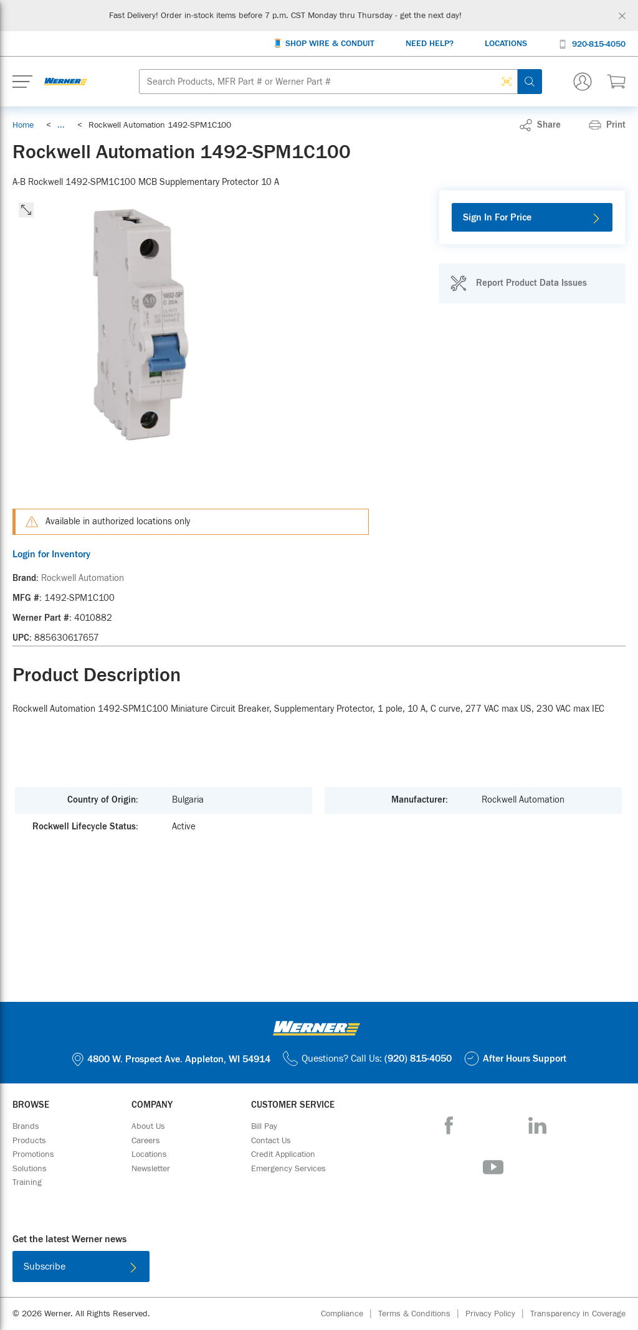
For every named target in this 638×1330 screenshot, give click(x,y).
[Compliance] (349, 1314)
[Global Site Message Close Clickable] (622, 15)
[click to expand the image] (26, 209)
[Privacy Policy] (497, 1314)
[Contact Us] (271, 1140)
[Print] (607, 125)
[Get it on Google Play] (359, 1269)
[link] (61, 125)
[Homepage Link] (65, 81)
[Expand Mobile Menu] (22, 82)
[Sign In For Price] (532, 217)
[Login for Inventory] (190, 554)
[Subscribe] (81, 1266)
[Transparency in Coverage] (578, 1314)
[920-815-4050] (592, 43)
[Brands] (25, 1126)
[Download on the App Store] (278, 1269)
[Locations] (506, 44)
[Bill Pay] (264, 1126)
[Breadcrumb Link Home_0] (23, 125)
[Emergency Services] (288, 1168)
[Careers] (145, 1140)
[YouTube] (493, 1167)
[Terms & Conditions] (421, 1314)
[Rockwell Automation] (82, 578)
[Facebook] (449, 1125)
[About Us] (148, 1126)
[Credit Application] (283, 1154)
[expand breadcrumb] (61, 125)
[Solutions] (29, 1168)
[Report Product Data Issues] (518, 283)
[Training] (27, 1182)
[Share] (540, 125)
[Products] (29, 1140)
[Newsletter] (150, 1168)
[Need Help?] (430, 44)
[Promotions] (33, 1154)
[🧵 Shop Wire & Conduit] (323, 44)
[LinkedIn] (537, 1125)
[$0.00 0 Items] (616, 81)
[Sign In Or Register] (582, 81)
